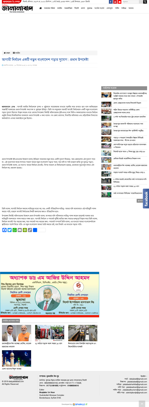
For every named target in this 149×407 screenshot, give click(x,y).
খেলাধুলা (110, 8)
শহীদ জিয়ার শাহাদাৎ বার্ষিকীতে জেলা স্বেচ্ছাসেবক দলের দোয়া (126, 111)
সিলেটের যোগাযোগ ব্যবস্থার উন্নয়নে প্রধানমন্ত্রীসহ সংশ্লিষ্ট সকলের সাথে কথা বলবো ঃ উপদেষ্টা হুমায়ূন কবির (130, 96)
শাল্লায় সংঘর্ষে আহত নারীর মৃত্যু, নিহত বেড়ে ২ (129, 172)
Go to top (142, 404)
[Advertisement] (61, 19)
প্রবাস (83, 8)
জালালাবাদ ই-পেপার (11, 1)
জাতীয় (59, 8)
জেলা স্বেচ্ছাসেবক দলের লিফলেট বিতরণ (127, 103)
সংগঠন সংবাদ (99, 8)
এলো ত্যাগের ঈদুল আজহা (11, 368)
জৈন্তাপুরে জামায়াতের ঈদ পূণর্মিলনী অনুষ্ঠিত (128, 130)
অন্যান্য (130, 8)
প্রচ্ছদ (7, 53)
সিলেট (76, 8)
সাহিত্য (123, 8)
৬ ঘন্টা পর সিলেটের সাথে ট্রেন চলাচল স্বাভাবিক (129, 117)
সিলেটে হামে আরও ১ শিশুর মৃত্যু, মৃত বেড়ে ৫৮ (129, 151)
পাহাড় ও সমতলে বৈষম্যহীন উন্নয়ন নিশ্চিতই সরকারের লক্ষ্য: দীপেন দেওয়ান (128, 139)
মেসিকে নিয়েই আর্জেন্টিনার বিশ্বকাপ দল (126, 158)
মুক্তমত (89, 8)
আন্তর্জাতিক (68, 8)
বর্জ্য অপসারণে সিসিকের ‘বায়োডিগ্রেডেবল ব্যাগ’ (129, 193)
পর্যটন (117, 8)
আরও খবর (142, 201)
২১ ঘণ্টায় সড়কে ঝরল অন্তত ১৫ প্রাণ (48, 343)
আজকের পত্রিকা (49, 8)
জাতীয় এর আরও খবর (11, 320)
